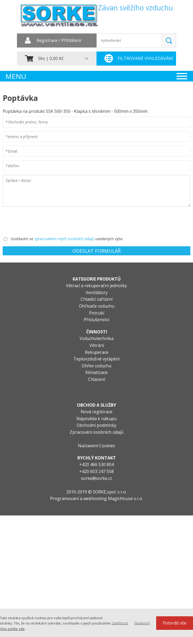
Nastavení (142, 623)
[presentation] (43, 220)
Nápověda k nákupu (96, 418)
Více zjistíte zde (12, 628)
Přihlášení (71, 40)
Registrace (47, 40)
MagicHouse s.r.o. (125, 498)
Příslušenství (96, 319)
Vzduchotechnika (96, 338)
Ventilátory (97, 292)
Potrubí (96, 313)
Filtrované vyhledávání (145, 58)
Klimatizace (96, 372)
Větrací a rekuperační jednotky (96, 286)
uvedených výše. (109, 238)
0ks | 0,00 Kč (51, 58)
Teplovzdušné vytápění (96, 359)
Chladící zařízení (96, 299)
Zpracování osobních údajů (97, 432)
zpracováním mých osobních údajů (64, 238)
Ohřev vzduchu (96, 366)
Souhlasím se (22, 238)
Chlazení (96, 379)
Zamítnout (120, 623)
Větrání (96, 345)
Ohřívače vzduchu (96, 306)
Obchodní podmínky (96, 425)
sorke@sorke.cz (96, 478)
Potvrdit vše (174, 623)
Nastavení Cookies (96, 446)
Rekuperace (96, 352)
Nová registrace (96, 412)
